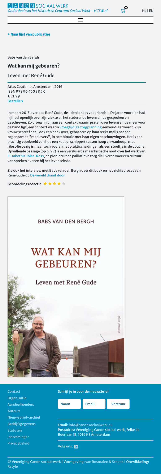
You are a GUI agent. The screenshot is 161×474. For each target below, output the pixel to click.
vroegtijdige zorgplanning (81, 127)
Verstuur (118, 404)
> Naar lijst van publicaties (29, 34)
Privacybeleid (18, 443)
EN (151, 11)
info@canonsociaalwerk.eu (91, 425)
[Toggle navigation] (80, 20)
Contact (14, 391)
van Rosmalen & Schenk (104, 462)
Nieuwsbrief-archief (24, 417)
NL (144, 11)
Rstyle (13, 466)
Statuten (15, 430)
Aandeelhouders (21, 404)
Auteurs (14, 411)
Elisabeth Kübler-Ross (26, 156)
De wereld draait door (47, 175)
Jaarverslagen (19, 437)
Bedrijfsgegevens (22, 424)
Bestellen (15, 101)
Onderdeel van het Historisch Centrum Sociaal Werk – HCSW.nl (57, 11)
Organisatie (17, 398)
